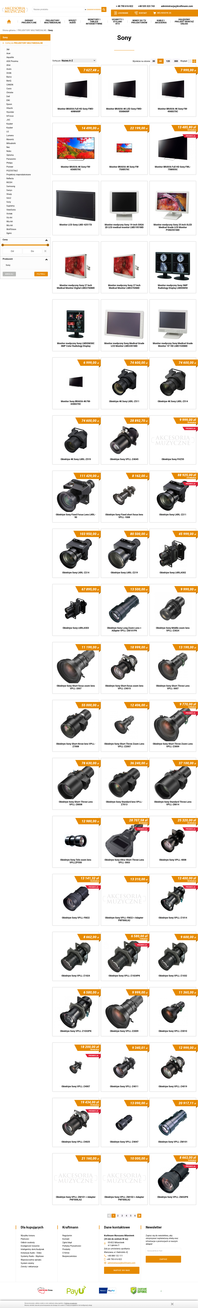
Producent (8, 259)
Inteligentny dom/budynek (32, 1249)
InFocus (10, 116)
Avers (8, 69)
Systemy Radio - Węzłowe (32, 1256)
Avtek (8, 73)
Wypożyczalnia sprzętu (31, 1260)
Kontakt (65, 1239)
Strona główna (9, 30)
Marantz (10, 139)
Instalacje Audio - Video (31, 1253)
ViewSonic (11, 210)
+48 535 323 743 (146, 6)
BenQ (8, 81)
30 (153, 61)
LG (7, 131)
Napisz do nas (122, 1270)
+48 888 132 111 (115, 1256)
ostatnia (139, 1216)
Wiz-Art (9, 221)
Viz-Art (9, 217)
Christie (9, 92)
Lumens (10, 135)
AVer (8, 65)
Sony (50, 30)
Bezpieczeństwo (69, 1256)
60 (160, 61)
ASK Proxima (12, 61)
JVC (8, 120)
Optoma (10, 155)
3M (7, 49)
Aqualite (10, 57)
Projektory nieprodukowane (18, 174)
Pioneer (9, 167)
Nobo (8, 151)
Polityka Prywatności (71, 1246)
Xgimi (9, 233)
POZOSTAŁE (12, 170)
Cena (5, 240)
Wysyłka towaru (28, 1235)
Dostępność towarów (30, 1246)
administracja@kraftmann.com (177, 6)
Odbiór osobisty (28, 1242)
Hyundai (10, 112)
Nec (8, 147)
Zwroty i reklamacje (29, 1266)
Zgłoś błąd (67, 1242)
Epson (9, 104)
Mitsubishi (11, 143)
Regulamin (67, 1235)
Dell (8, 96)
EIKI (8, 100)
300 (176, 61)
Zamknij (172, 1304)
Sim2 (8, 198)
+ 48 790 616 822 (124, 6)
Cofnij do (24, 43)
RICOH (9, 182)
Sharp (9, 194)
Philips (9, 163)
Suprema (10, 206)
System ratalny (27, 1263)
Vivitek (9, 213)
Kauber (9, 124)
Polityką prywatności (70, 1303)
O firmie (65, 1253)
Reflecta (10, 178)
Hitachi (9, 108)
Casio (8, 88)
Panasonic (11, 159)
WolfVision (11, 229)
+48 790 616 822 (114, 1259)
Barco (9, 77)
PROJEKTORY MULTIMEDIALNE (32, 30)
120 (168, 61)
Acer (8, 53)
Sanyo (9, 190)
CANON (9, 84)
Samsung (10, 186)
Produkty (66, 1249)
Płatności (25, 1239)
